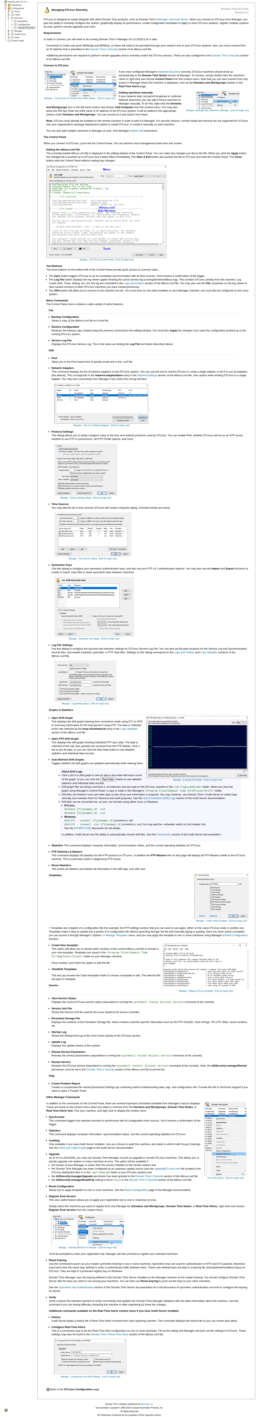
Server (17, 11)
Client (17, 14)
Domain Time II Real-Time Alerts (109, 1334)
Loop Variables (209, 652)
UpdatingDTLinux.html (167, 1168)
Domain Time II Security (104, 49)
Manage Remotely (26, 27)
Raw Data (108, 779)
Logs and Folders (134, 283)
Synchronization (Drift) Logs (159, 798)
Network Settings (147, 375)
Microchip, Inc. (147, 1404)
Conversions (164, 834)
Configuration (17, 8)
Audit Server (20, 34)
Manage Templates (116, 935)
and (171, 19)
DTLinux (18, 18)
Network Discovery (169, 71)
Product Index (17, 40)
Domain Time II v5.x (17, 1)
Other (16, 37)
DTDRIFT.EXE (82, 828)
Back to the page (72, 1389)
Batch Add (137, 130)
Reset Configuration (236, 935)
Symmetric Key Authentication (76, 1287)
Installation (16, 5)
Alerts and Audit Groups (72, 1147)
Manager (18, 31)
